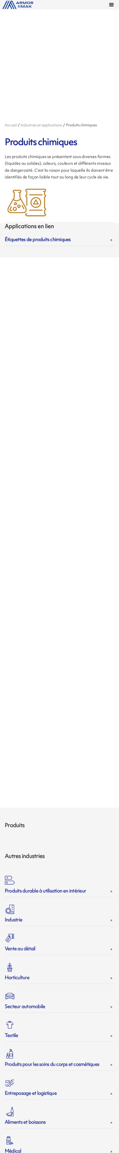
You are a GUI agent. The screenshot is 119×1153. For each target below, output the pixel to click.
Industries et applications (41, 125)
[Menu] (112, 5)
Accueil (11, 125)
